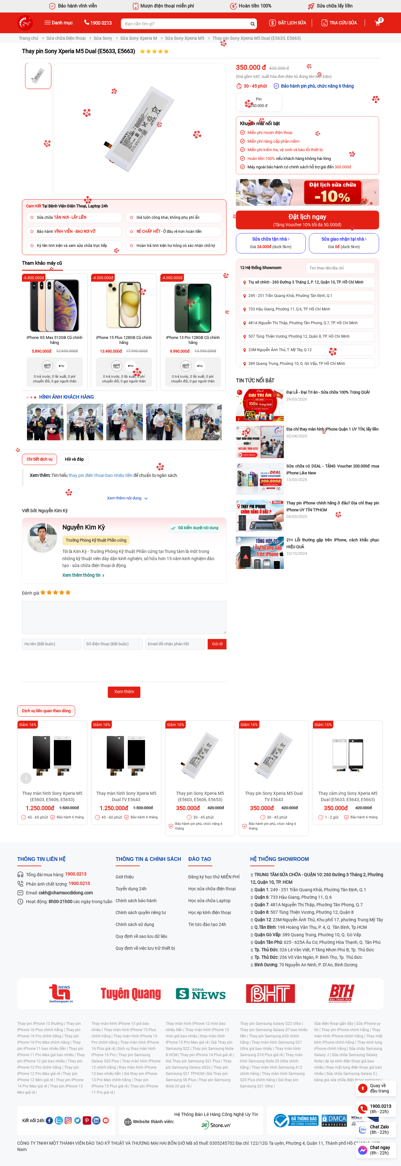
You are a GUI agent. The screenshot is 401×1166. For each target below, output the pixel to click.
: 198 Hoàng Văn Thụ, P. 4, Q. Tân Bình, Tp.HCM (310, 927)
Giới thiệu (125, 876)
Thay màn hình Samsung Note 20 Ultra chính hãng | (271, 1061)
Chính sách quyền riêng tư (141, 912)
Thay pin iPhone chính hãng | (346, 1030)
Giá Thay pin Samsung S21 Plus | (194, 1061)
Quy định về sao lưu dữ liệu (141, 936)
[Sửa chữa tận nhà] (271, 243)
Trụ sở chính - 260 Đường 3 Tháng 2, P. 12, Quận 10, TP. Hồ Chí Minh (305, 282)
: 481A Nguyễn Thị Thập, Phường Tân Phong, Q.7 (308, 904)
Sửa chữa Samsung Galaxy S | (351, 1073)
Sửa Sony (103, 38)
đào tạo (199, 859)
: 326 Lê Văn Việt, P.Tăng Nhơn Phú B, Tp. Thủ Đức (314, 949)
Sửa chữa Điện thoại (66, 38)
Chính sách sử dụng (135, 924)
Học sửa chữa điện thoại (212, 888)
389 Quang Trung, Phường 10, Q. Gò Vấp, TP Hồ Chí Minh (296, 363)
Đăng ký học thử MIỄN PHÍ (214, 876)
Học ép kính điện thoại (209, 912)
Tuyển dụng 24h (131, 888)
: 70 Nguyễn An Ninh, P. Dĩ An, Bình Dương (305, 964)
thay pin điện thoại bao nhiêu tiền (101, 475)
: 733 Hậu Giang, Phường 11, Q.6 (293, 897)
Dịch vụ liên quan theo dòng (46, 710)
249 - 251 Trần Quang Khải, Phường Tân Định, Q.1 (290, 296)
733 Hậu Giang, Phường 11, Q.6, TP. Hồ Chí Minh (289, 309)
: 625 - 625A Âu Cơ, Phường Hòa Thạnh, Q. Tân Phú (317, 942)
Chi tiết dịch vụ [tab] (39, 459)
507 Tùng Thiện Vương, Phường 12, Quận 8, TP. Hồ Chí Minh (299, 336)
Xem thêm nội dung (124, 498)
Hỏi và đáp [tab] (74, 459)
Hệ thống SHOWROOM (279, 859)
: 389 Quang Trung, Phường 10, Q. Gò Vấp (307, 934)
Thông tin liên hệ (41, 859)
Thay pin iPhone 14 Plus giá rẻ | (207, 1055)
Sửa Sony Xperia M (138, 38)
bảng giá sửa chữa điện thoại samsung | (348, 1080)
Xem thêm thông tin (81, 575)
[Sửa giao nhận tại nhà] (344, 243)
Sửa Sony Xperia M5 (184, 38)
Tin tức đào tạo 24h (207, 924)
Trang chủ (28, 38)
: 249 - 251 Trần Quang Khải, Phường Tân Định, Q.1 (310, 889)
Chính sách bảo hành (136, 900)
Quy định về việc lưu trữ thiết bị (145, 948)
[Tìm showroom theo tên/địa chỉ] (340, 268)
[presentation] (69, 666)
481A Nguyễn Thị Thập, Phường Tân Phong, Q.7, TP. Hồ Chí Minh (303, 323)
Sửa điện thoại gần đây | (335, 1023)
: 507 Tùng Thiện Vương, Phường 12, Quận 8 (304, 912)
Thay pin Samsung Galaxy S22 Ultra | (271, 1023)
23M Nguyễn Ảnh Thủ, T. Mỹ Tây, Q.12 (280, 350)
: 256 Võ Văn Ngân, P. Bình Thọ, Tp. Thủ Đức (308, 957)
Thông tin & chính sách (148, 859)
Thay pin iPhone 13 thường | (41, 1023)
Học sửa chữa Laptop (209, 900)
